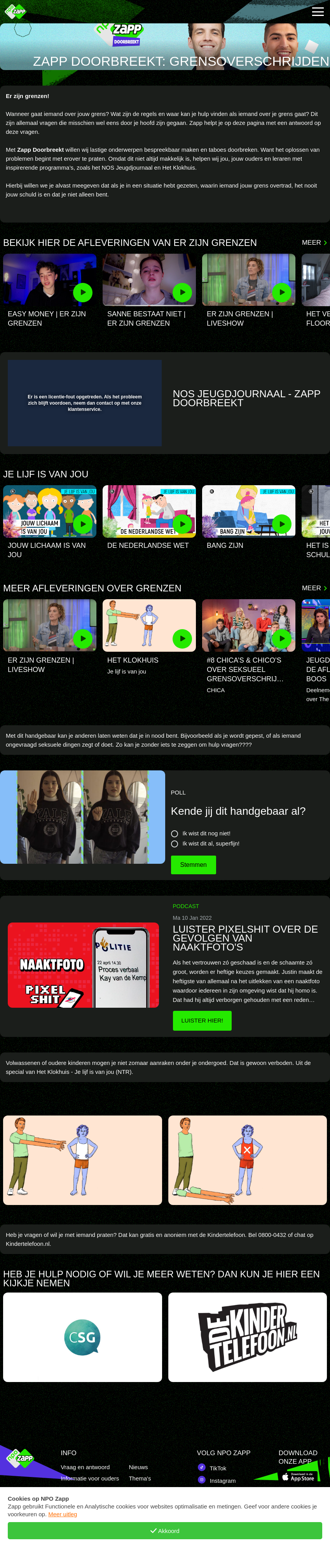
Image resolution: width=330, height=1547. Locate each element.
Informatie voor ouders (90, 1478)
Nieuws (138, 1467)
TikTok (212, 1467)
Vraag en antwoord (85, 1467)
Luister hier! (202, 1020)
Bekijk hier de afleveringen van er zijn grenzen (130, 243)
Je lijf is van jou (46, 474)
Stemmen (193, 864)
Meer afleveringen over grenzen (92, 588)
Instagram (216, 1479)
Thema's (140, 1478)
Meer (311, 242)
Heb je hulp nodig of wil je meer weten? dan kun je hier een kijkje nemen (161, 1275)
